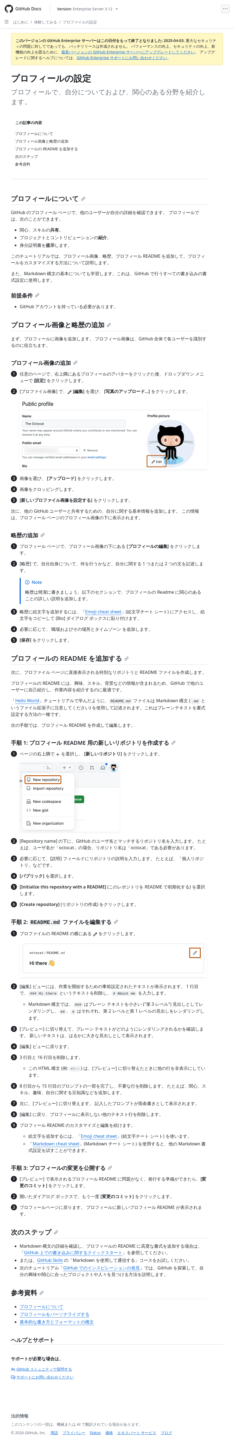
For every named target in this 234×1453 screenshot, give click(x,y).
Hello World (27, 701)
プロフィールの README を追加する (70, 658)
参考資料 (27, 1292)
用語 (54, 1432)
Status (95, 1432)
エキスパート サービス (137, 1432)
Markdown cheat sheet (56, 1144)
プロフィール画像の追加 (44, 363)
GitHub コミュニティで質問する (41, 1369)
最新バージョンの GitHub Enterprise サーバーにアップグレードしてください (128, 52)
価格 (109, 1432)
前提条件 (25, 295)
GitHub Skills (50, 1260)
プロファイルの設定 (80, 22)
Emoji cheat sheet (103, 612)
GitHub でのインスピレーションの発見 (101, 1268)
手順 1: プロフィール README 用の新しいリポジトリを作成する (93, 742)
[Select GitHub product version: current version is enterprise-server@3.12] (87, 9)
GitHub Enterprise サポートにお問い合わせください (122, 57)
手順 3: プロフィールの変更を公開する (61, 1168)
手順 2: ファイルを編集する (64, 922)
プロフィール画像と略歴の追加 (61, 324)
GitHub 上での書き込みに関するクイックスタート (73, 1253)
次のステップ (34, 1231)
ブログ (166, 1432)
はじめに (20, 22)
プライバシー (73, 1432)
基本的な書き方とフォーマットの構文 (57, 1322)
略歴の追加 (28, 535)
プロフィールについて (48, 198)
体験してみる (45, 22)
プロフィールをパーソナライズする (54, 1314)
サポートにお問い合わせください (42, 1377)
